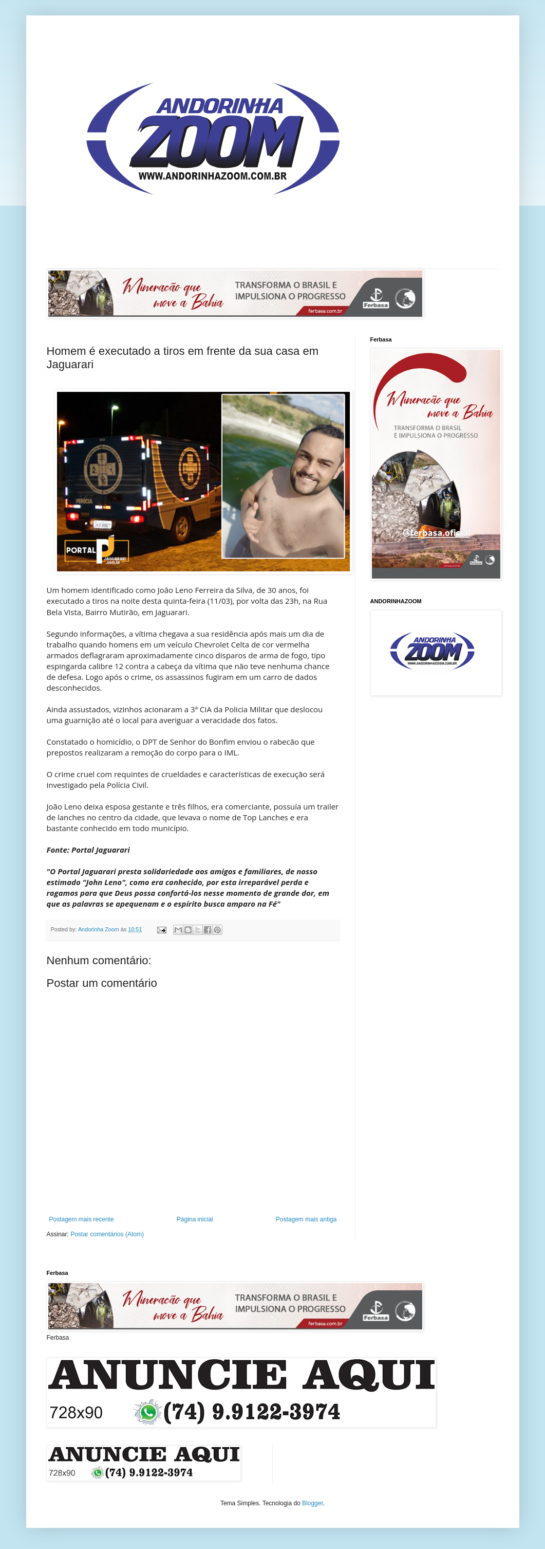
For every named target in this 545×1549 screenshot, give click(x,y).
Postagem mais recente (81, 1219)
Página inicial (195, 1219)
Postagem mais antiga (306, 1219)
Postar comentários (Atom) (107, 1234)
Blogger (312, 1503)
